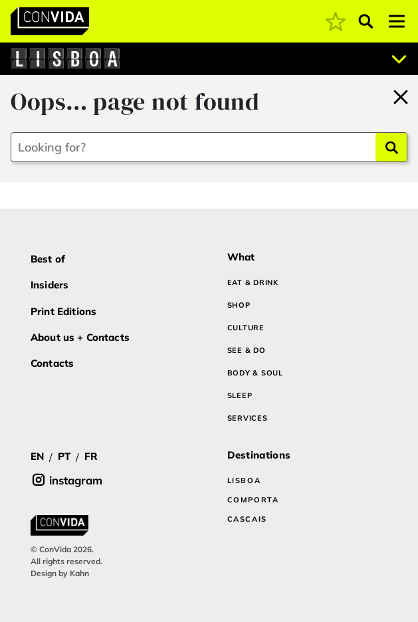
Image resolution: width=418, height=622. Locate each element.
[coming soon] (335, 21)
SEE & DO (246, 350)
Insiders (49, 284)
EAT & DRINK (252, 282)
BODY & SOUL (255, 372)
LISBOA (244, 480)
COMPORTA (253, 499)
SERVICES (247, 418)
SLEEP (240, 395)
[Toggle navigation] (396, 21)
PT (64, 456)
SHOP (239, 305)
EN (37, 456)
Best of (48, 259)
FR (91, 456)
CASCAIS (247, 519)
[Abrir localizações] (399, 59)
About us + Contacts (80, 337)
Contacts (52, 363)
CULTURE (245, 327)
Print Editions (63, 311)
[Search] (391, 147)
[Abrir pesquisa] (366, 21)
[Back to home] (400, 95)
